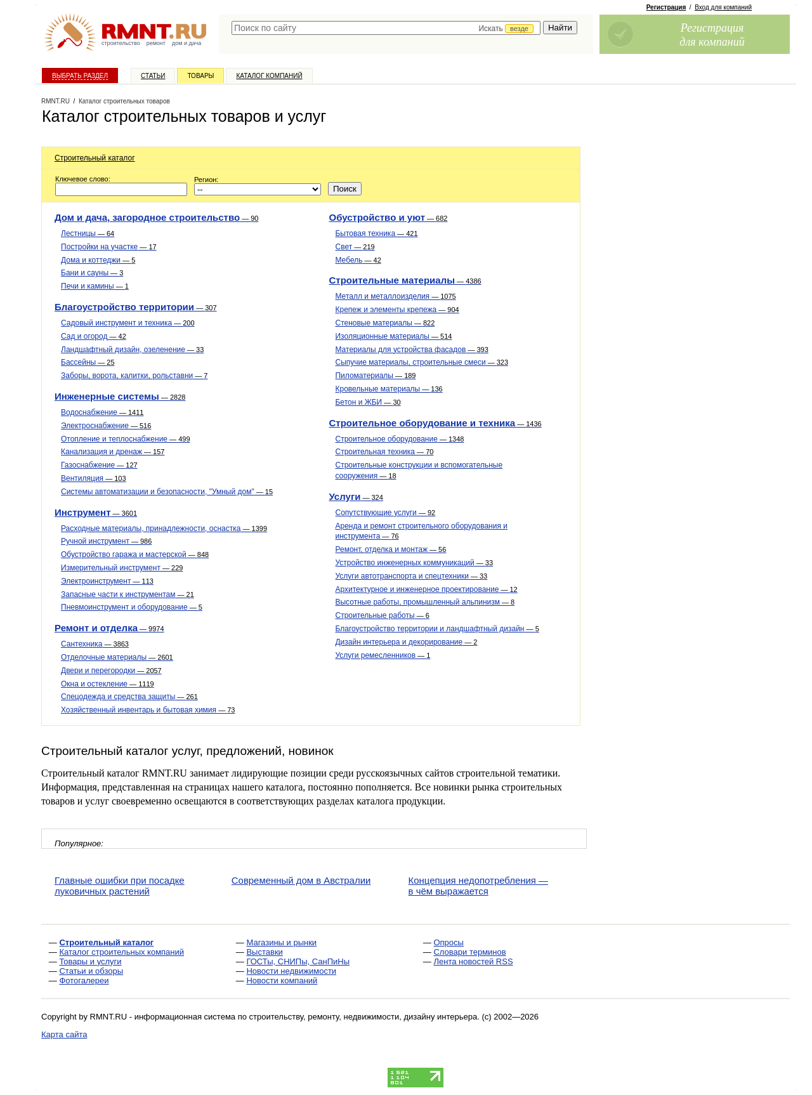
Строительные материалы (405, 280)
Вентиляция (93, 478)
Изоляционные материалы (393, 336)
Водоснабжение (102, 412)
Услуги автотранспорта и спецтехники (411, 576)
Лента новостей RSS (473, 961)
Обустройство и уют (388, 217)
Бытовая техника (376, 233)
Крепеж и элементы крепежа (397, 309)
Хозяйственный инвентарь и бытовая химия (148, 709)
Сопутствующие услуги (385, 512)
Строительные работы (382, 615)
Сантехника (95, 643)
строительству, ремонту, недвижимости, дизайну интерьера (363, 1016)
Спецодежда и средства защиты (129, 696)
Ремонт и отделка (109, 627)
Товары (200, 75)
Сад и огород (93, 336)
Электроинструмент (107, 581)
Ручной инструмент (106, 541)
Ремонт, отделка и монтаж (390, 549)
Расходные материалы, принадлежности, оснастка (164, 528)
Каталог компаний (269, 75)
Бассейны (88, 362)
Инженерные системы (120, 396)
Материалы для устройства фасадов (411, 349)
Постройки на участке (109, 246)
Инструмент (96, 512)
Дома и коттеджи (98, 260)
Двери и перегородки (111, 670)
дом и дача (186, 43)
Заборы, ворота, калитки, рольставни (134, 375)
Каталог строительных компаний (121, 952)
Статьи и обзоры (91, 971)
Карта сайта (64, 1034)
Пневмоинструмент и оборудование (131, 607)
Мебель (358, 260)
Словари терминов (469, 952)
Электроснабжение (106, 425)
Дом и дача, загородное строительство (156, 217)
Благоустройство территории (136, 306)
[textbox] (386, 28)
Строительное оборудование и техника (435, 422)
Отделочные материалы (117, 657)
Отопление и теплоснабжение (125, 439)
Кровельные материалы (388, 388)
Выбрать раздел (80, 75)
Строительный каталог (95, 158)
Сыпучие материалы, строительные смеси (421, 362)
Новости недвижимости (291, 971)
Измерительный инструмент (122, 567)
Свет (354, 246)
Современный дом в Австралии (301, 880)
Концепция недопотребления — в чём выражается (478, 885)
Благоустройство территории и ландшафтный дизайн (437, 628)
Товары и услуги (90, 961)
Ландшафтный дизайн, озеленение (132, 349)
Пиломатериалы (375, 375)
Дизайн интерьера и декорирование (406, 642)
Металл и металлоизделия (395, 296)
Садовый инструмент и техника (128, 322)
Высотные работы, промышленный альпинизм (424, 602)
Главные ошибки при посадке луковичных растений (120, 885)
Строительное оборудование (399, 439)
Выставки (264, 952)
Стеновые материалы (385, 322)
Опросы (448, 942)
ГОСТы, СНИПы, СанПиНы (298, 961)
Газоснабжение (99, 465)
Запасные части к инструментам (127, 594)
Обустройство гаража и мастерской (135, 554)
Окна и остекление (107, 683)
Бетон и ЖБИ (367, 402)
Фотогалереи (83, 980)
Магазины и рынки (281, 942)
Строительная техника (384, 451)
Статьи (153, 75)
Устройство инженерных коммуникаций (414, 562)
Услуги (356, 496)
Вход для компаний (723, 7)
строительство (121, 43)
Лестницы (87, 233)
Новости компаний (281, 980)
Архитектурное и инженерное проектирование (426, 589)
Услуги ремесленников (382, 655)
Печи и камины (95, 286)
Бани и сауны (92, 272)
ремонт (156, 43)
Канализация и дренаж (112, 451)
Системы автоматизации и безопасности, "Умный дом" (167, 491)
